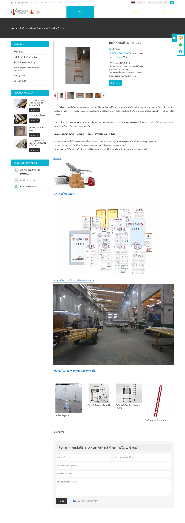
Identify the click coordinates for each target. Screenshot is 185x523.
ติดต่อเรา (135, 11)
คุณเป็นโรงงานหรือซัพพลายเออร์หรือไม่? (75, 373)
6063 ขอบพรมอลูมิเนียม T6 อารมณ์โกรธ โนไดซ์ (36, 102)
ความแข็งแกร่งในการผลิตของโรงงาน (73, 282)
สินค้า (80, 11)
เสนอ (62, 503)
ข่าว (106, 11)
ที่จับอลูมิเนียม (19, 75)
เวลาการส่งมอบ (116, 57)
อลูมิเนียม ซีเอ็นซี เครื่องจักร (25, 57)
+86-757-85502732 (28, 186)
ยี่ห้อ (111, 49)
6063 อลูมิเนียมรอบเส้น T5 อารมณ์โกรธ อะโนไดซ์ (37, 142)
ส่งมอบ (57, 160)
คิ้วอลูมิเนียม (19, 52)
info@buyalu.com (21, 3)
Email (115, 82)
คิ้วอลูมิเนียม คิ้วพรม (37, 116)
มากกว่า (34, 110)
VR (164, 11)
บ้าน (55, 11)
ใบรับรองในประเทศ (63, 196)
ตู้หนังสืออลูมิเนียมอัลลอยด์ (37, 129)
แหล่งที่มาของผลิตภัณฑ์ (119, 53)
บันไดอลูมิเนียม (34, 28)
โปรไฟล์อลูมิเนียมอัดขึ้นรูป (25, 62)
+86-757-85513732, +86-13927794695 (49, 3)
